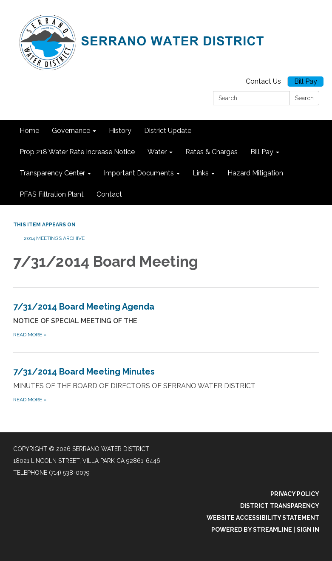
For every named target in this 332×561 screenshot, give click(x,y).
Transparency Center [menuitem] (52, 173)
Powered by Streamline (251, 529)
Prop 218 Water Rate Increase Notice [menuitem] (77, 152)
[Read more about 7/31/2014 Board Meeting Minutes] (166, 384)
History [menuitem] (120, 131)
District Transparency (279, 505)
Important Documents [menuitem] (139, 173)
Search (304, 98)
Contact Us (263, 81)
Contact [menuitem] (109, 194)
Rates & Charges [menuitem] (211, 152)
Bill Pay (305, 81)
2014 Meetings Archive (54, 238)
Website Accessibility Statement (263, 517)
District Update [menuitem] (167, 131)
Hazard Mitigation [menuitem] (255, 173)
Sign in (308, 529)
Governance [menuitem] (71, 131)
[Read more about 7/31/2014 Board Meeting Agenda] (166, 319)
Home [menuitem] (29, 131)
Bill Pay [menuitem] (261, 152)
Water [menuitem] (157, 152)
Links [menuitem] (201, 173)
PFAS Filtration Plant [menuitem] (52, 194)
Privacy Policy (294, 494)
